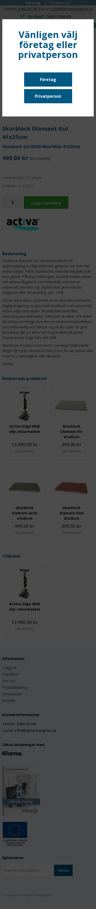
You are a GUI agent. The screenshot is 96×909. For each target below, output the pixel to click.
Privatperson (48, 96)
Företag (48, 79)
